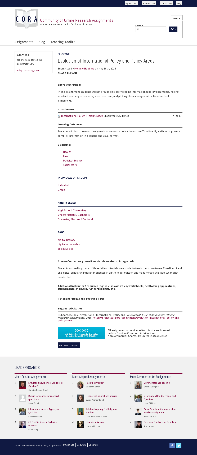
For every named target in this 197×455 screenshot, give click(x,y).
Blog (41, 42)
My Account (131, 3)
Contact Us (166, 3)
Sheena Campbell (151, 386)
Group (61, 189)
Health (67, 152)
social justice (65, 248)
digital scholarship (69, 244)
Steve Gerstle (34, 403)
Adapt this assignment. (29, 70)
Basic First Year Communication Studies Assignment (160, 411)
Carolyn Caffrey (93, 386)
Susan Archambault (95, 400)
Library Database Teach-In (157, 382)
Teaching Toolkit (62, 42)
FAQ (179, 3)
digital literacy (66, 240)
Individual (63, 185)
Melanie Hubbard (84, 68)
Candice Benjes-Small (38, 390)
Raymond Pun (150, 416)
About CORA (149, 3)
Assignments (24, 42)
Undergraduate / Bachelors (74, 214)
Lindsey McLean (93, 426)
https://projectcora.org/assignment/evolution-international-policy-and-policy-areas (119, 319)
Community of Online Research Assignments (76, 20)
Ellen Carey (33, 429)
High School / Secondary (72, 210)
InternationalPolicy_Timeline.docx (82, 115)
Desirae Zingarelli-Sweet (97, 416)
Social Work (70, 165)
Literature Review (95, 422)
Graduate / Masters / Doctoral (75, 219)
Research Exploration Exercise (101, 395)
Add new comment (68, 345)
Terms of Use (68, 444)
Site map (93, 444)
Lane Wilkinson (35, 416)
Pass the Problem (95, 382)
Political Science (73, 160)
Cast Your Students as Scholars (160, 422)
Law (65, 156)
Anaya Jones (149, 426)
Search (177, 18)
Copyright (81, 444)
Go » (173, 29)
